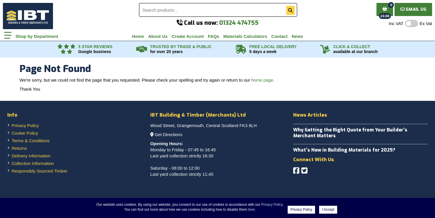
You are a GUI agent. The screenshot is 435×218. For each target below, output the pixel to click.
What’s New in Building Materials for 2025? (344, 150)
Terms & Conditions (30, 140)
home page (262, 80)
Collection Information (33, 163)
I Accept (328, 210)
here (251, 210)
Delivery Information (31, 155)
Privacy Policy (25, 125)
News (297, 36)
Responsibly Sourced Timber (40, 170)
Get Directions (168, 134)
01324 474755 (239, 23)
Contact (279, 36)
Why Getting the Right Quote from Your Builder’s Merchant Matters (350, 132)
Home (138, 36)
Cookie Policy (25, 133)
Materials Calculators (245, 36)
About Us (158, 36)
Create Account (187, 36)
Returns (19, 148)
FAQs (213, 36)
